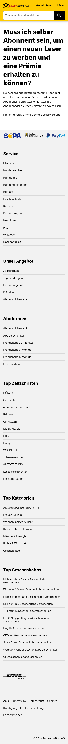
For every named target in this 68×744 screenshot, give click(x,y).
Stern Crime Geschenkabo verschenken (27, 642)
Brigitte (8, 414)
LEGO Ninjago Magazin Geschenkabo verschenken (26, 619)
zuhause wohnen (13, 457)
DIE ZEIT (8, 436)
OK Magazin (10, 421)
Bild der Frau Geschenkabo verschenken (28, 604)
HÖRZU (8, 393)
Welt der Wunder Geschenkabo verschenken (30, 649)
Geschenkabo (11, 551)
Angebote (42, 5)
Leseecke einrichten (15, 472)
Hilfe (58, 5)
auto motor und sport (16, 407)
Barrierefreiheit (12, 715)
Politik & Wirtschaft (15, 543)
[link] (16, 5)
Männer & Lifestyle (14, 536)
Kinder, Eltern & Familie (17, 529)
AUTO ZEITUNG (13, 464)
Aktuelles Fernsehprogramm (21, 507)
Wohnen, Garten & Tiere (18, 522)
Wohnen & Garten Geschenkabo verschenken (31, 589)
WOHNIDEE (10, 450)
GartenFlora (10, 400)
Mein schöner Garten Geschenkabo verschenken (24, 581)
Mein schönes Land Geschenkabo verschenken (32, 597)
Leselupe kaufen (13, 479)
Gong (6, 443)
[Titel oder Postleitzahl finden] (34, 15)
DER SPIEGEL (11, 429)
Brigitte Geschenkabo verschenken (24, 628)
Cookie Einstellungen (33, 708)
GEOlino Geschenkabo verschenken (25, 635)
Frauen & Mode (12, 515)
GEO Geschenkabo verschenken (22, 657)
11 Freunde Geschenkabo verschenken (27, 611)
